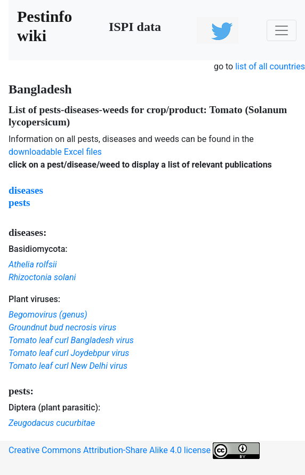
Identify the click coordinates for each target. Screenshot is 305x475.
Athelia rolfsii (33, 264)
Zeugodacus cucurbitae (52, 423)
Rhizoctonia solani (42, 277)
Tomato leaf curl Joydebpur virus (69, 353)
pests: (21, 391)
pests (19, 202)
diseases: (27, 232)
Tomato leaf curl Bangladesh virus (71, 340)
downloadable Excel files (55, 152)
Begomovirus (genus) (48, 315)
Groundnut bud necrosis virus (62, 327)
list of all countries (270, 66)
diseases (26, 190)
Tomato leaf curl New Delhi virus (68, 366)
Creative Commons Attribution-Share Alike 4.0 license (134, 450)
